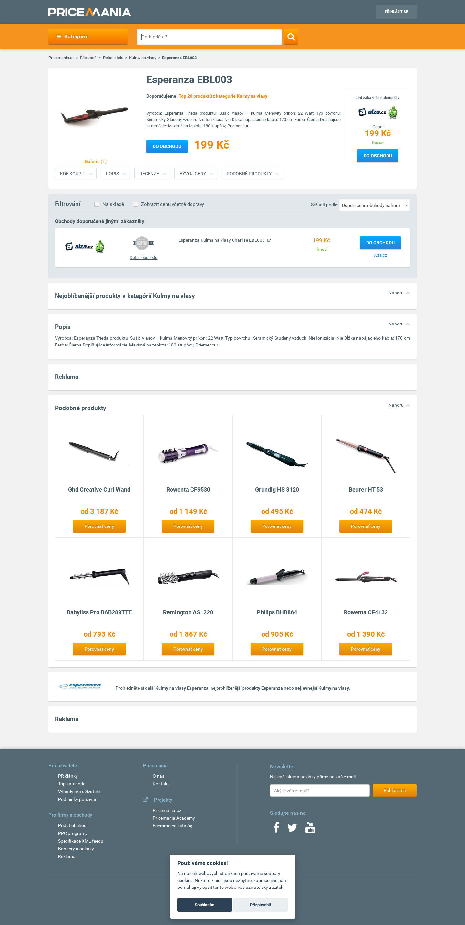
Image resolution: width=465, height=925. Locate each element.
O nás (158, 776)
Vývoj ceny (193, 173)
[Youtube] (310, 829)
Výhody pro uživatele (79, 791)
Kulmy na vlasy (142, 57)
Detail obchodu (143, 257)
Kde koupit (72, 173)
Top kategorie (71, 783)
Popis (112, 173)
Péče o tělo (113, 57)
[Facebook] (276, 829)
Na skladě (113, 204)
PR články (68, 776)
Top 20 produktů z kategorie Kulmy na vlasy (223, 96)
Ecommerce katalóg (172, 825)
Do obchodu (378, 155)
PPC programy (73, 833)
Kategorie (72, 36)
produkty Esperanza (262, 688)
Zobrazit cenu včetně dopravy (172, 204)
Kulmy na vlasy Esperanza (182, 688)
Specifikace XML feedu (80, 841)
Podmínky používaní (78, 799)
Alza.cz (380, 255)
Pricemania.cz (61, 57)
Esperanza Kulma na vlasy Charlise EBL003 (222, 240)
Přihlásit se (396, 12)
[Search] (291, 36)
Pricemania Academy (174, 818)
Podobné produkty (249, 173)
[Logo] (378, 111)
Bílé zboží (88, 57)
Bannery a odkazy (76, 848)
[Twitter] (292, 829)
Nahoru (396, 292)
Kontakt (161, 783)
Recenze (149, 173)
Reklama (67, 856)
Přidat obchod (72, 825)
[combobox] (374, 204)
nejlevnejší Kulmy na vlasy (322, 688)
